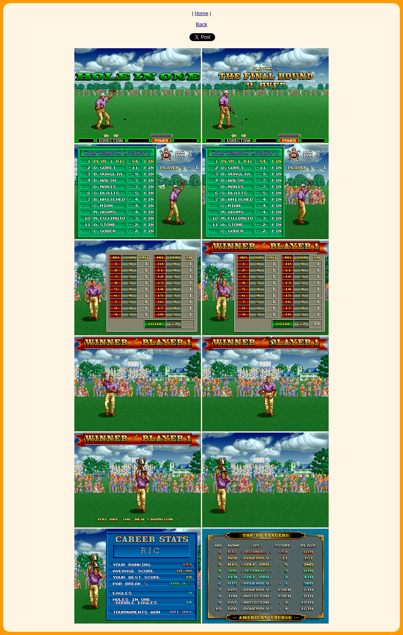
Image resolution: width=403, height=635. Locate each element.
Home (201, 13)
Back (201, 24)
